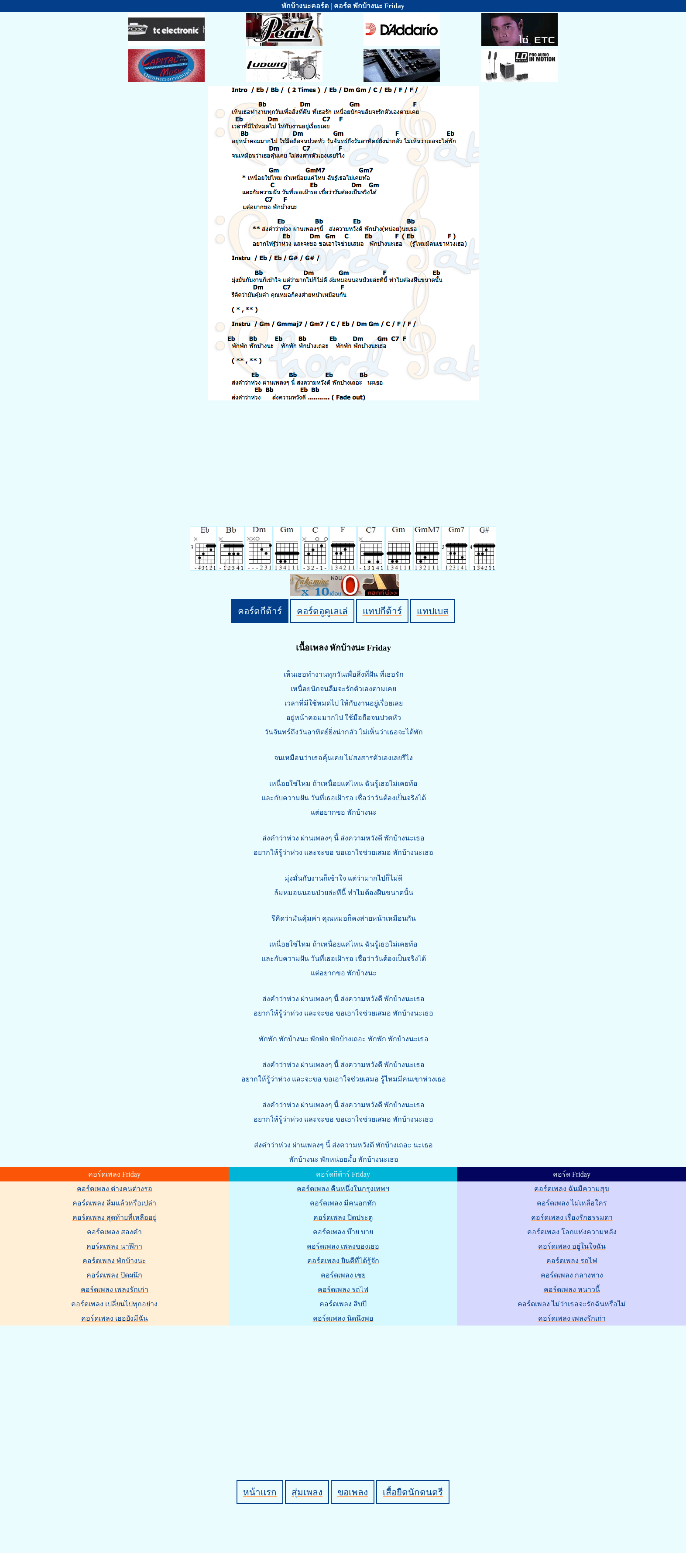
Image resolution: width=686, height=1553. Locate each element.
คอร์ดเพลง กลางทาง (572, 1275)
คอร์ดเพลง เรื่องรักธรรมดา (572, 1217)
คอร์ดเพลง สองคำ (114, 1232)
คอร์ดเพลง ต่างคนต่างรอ (114, 1188)
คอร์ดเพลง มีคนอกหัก (343, 1203)
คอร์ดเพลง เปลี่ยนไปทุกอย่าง (114, 1304)
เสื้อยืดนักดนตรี (413, 1492)
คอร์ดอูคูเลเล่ (322, 611)
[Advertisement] (344, 1388)
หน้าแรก (260, 1492)
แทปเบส (433, 611)
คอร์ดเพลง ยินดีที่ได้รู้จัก (343, 1260)
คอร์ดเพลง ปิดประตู (343, 1217)
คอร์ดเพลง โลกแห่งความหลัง (572, 1232)
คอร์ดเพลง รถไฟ (343, 1289)
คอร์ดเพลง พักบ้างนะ (114, 1260)
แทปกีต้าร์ (382, 611)
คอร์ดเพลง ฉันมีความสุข (571, 1188)
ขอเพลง (352, 1492)
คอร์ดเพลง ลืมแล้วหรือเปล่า (114, 1203)
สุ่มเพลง (307, 1492)
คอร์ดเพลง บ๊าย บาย (343, 1232)
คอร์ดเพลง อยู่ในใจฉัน (572, 1246)
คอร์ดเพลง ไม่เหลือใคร (572, 1203)
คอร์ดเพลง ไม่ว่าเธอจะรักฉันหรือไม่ (572, 1304)
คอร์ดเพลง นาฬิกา (114, 1246)
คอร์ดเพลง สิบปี (343, 1304)
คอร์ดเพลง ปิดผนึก (114, 1275)
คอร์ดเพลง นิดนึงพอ (343, 1318)
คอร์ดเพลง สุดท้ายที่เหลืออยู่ (114, 1217)
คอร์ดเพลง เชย (343, 1275)
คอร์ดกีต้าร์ (260, 611)
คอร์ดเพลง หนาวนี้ (572, 1289)
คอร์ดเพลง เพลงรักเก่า (114, 1289)
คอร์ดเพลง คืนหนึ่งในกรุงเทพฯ (343, 1188)
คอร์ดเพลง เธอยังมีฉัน (114, 1318)
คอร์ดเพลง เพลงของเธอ (343, 1246)
